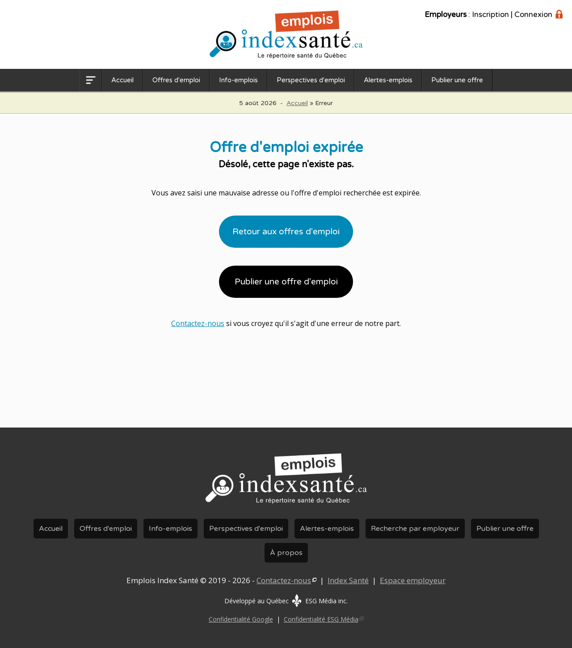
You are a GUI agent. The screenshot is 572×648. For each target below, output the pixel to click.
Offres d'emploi (176, 80)
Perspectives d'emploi (311, 80)
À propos (286, 552)
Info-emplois (238, 80)
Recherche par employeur (415, 528)
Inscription (490, 14)
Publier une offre (457, 80)
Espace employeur (413, 580)
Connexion (533, 14)
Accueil (122, 80)
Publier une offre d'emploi (286, 282)
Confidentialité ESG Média (321, 619)
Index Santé (348, 580)
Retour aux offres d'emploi (286, 232)
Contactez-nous (197, 323)
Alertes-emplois (388, 80)
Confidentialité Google (241, 619)
